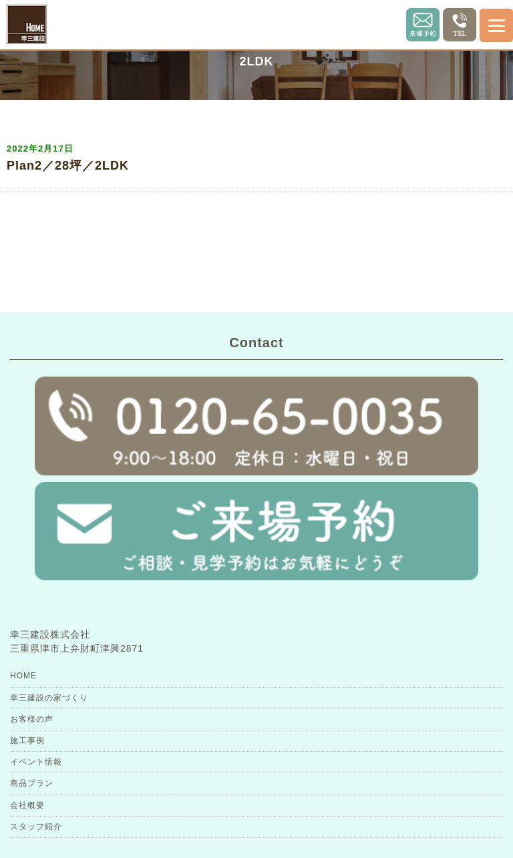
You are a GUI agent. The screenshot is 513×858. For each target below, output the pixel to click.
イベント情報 (36, 762)
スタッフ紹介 (36, 826)
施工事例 (27, 740)
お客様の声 (31, 719)
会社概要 (27, 805)
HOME (23, 675)
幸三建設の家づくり (49, 697)
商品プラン (31, 783)
